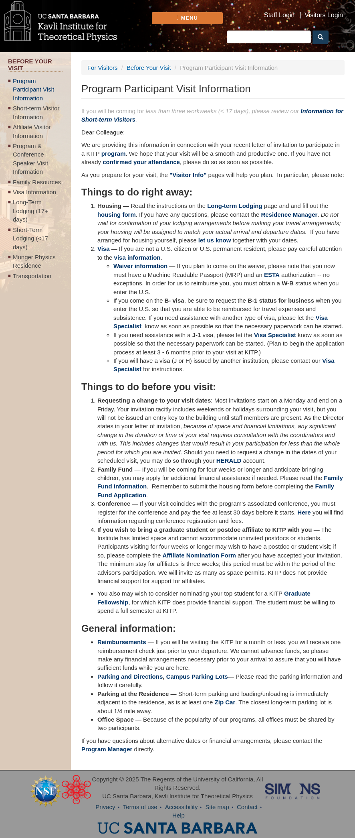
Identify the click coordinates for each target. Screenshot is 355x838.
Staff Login (279, 15)
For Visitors (102, 67)
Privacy (105, 806)
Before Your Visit (149, 67)
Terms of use (140, 806)
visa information (137, 257)
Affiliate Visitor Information (32, 131)
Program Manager (107, 749)
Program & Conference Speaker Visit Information (30, 158)
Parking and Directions (130, 676)
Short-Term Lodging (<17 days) (30, 238)
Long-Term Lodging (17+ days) (30, 211)
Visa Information (34, 192)
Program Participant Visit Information (33, 89)
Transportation (32, 276)
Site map (217, 806)
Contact (247, 806)
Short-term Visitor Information (36, 112)
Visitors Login (324, 15)
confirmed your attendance (141, 162)
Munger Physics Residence (34, 261)
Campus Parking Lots (197, 676)
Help (178, 815)
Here (304, 512)
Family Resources (37, 182)
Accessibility (181, 806)
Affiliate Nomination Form (199, 555)
